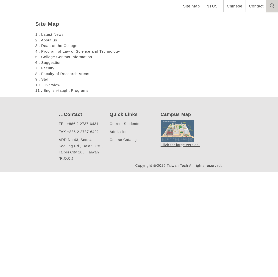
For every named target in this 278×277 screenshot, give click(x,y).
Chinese (233, 6)
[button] (272, 6)
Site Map (190, 6)
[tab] (140, 104)
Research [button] (229, 17)
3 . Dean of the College (57, 150)
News (269, 17)
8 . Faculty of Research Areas (62, 178)
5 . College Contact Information (65, 161)
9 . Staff (42, 184)
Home (251, 17)
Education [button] (170, 17)
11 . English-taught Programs (63, 195)
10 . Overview (48, 189)
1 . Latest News (49, 139)
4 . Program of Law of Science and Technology (79, 156)
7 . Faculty (45, 172)
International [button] (200, 17)
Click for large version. (180, 249)
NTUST (212, 6)
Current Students (125, 228)
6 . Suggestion (49, 167)
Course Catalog (123, 244)
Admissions (120, 236)
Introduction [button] (140, 17)
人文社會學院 (31, 84)
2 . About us (46, 144)
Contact (256, 6)
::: (61, 219)
